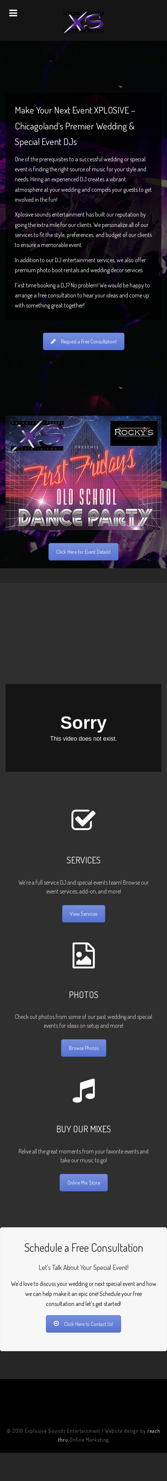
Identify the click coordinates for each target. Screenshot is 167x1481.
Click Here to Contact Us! (83, 1324)
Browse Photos (83, 1048)
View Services (83, 914)
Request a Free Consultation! (84, 341)
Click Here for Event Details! (83, 552)
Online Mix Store (83, 1182)
